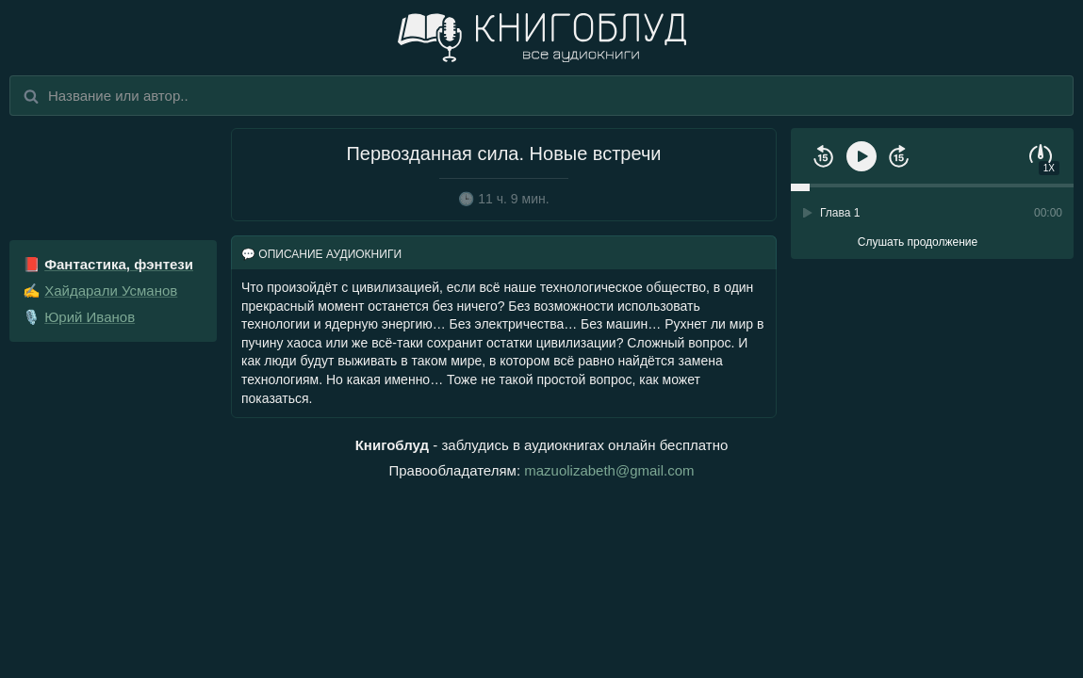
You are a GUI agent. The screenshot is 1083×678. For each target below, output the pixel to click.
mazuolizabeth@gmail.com (609, 470)
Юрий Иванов (89, 317)
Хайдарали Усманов (110, 290)
